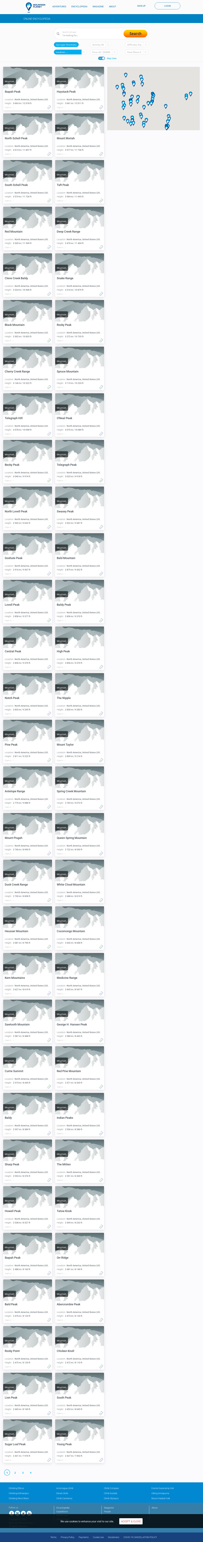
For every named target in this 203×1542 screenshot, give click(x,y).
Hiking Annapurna (160, 1493)
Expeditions (62, 1511)
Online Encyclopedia (36, 18)
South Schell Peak (16, 185)
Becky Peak (12, 464)
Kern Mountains (15, 977)
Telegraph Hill (14, 418)
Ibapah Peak (12, 91)
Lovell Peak (12, 604)
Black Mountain (15, 324)
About (155, 1507)
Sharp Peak (12, 1164)
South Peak (64, 1397)
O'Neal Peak (64, 418)
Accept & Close (131, 1521)
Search (135, 33)
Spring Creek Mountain (71, 791)
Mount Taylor (65, 744)
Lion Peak (11, 1397)
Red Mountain (14, 231)
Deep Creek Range (68, 231)
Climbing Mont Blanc (19, 1498)
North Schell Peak (16, 138)
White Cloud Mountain (71, 884)
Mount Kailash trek (160, 1498)
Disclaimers (113, 1537)
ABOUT (112, 6)
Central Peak (13, 651)
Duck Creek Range (16, 884)
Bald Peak (11, 1304)
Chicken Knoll (65, 1351)
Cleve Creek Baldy (16, 278)
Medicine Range (67, 977)
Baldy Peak (64, 604)
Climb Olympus (111, 1498)
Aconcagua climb (64, 1488)
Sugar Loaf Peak (15, 1444)
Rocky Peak (64, 324)
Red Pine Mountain (69, 1071)
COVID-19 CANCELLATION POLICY (140, 1537)
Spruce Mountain (68, 371)
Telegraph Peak (67, 464)
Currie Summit (14, 1071)
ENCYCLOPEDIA (79, 6)
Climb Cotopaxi (111, 1488)
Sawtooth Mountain (17, 1024)
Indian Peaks (65, 1117)
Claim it (8, 107)
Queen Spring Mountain (72, 838)
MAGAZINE (98, 6)
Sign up (141, 6)
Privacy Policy (67, 1537)
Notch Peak (12, 698)
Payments (84, 1537)
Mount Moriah (66, 138)
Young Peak (64, 1444)
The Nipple (64, 698)
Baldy (8, 1117)
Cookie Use (98, 1537)
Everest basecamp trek (162, 1488)
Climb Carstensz (64, 1498)
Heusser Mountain (16, 931)
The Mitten (64, 1164)
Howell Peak (13, 1211)
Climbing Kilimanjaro (19, 1493)
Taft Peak (63, 185)
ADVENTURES (59, 6)
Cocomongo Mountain (71, 931)
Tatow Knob (64, 1211)
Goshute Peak (13, 558)
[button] (151, 103)
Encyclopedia (62, 1507)
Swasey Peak (65, 511)
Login (167, 6)
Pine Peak (11, 744)
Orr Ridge (63, 1257)
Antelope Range (15, 791)
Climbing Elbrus (16, 1488)
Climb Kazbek (110, 1493)
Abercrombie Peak (68, 1304)
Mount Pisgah (13, 838)
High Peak (63, 651)
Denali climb (62, 1493)
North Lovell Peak (16, 511)
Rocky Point (12, 1351)
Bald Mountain (66, 558)
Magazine (109, 1507)
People (107, 1511)
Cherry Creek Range (17, 371)
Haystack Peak (66, 91)
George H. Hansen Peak (72, 1024)
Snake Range (65, 278)
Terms (53, 1537)
